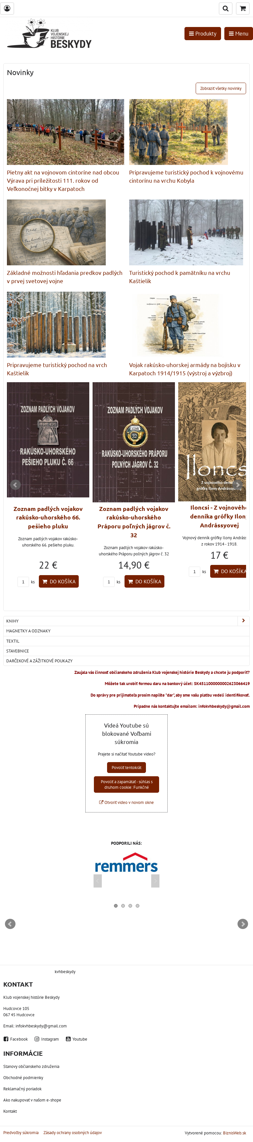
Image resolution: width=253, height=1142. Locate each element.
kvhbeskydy (65, 971)
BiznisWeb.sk (234, 1133)
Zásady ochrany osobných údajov (72, 1132)
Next (237, 485)
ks (26, 582)
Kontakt (10, 1111)
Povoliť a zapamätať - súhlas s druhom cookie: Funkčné (127, 784)
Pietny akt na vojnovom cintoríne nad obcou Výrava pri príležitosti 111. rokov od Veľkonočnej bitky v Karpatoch (63, 180)
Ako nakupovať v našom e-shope (32, 1100)
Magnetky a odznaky (28, 631)
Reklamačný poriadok (22, 1089)
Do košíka (58, 581)
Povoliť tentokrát (126, 767)
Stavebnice (17, 651)
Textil (12, 641)
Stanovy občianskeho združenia (31, 1066)
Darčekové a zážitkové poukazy (39, 661)
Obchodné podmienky (23, 1077)
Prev (15, 485)
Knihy (127, 621)
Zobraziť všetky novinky (220, 88)
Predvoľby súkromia (21, 1132)
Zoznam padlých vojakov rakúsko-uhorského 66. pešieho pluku (48, 517)
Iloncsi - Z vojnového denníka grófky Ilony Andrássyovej (219, 516)
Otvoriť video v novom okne (126, 802)
